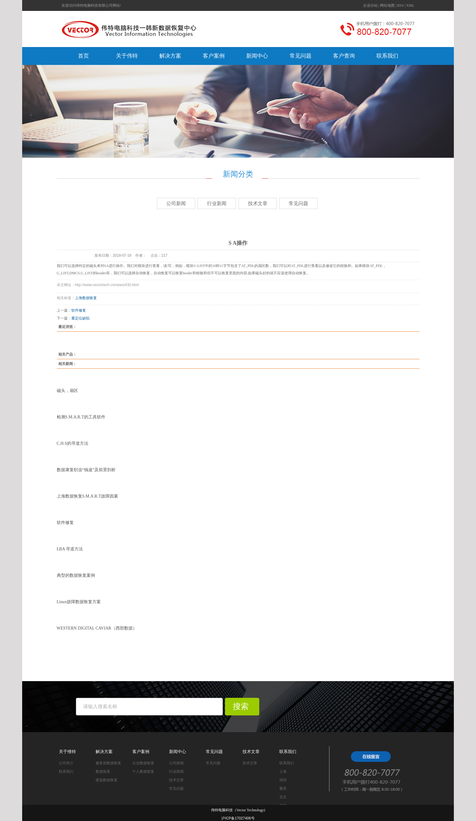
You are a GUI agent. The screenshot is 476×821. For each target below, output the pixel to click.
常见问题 (300, 56)
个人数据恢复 (143, 771)
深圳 (283, 780)
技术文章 (257, 203)
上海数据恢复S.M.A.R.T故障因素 (87, 496)
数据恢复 (103, 771)
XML (410, 5)
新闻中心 (257, 56)
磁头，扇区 (67, 390)
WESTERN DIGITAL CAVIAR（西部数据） (97, 628)
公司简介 (66, 763)
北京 (283, 797)
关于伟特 (127, 56)
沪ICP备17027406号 (237, 818)
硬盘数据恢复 (106, 780)
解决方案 (170, 56)
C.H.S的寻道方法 (72, 443)
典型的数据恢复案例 (76, 575)
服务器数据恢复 (108, 763)
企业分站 (370, 5)
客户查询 (344, 56)
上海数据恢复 (86, 298)
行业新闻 (216, 203)
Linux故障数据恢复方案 (79, 602)
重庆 (283, 788)
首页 (83, 56)
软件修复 (78, 310)
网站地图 (387, 5)
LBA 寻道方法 (70, 549)
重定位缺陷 (80, 318)
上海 (283, 771)
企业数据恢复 (143, 763)
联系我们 (387, 56)
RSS (400, 5)
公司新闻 (176, 203)
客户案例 (214, 56)
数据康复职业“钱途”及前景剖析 (86, 470)
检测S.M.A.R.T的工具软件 (81, 417)
